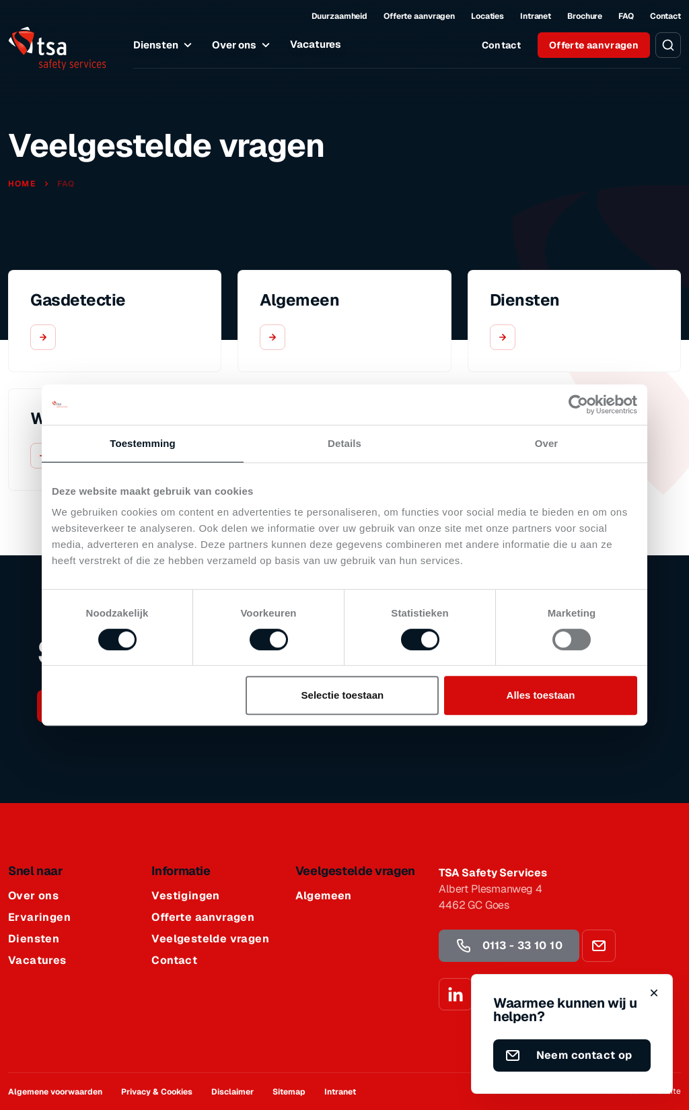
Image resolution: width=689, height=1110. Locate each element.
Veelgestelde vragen (210, 939)
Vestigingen (185, 896)
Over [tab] (546, 443)
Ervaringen (39, 917)
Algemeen (323, 896)
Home (23, 183)
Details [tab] (344, 443)
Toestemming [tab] (143, 443)
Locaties (487, 16)
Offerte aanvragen (419, 16)
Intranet (535, 16)
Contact (665, 16)
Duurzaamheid (340, 16)
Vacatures (315, 44)
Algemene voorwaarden (55, 1091)
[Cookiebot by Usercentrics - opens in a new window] (578, 404)
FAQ (626, 16)
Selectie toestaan (342, 695)
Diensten (164, 45)
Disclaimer (232, 1091)
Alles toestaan (541, 695)
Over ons (243, 45)
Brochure (584, 16)
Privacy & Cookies (156, 1091)
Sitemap (289, 1091)
